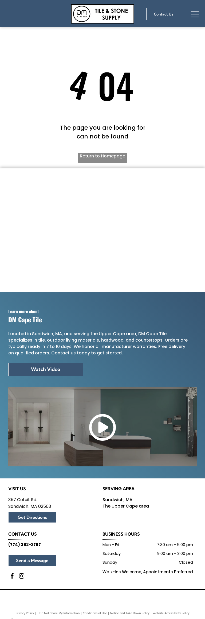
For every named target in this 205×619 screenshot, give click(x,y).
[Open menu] (195, 14)
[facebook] (12, 576)
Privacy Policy (24, 613)
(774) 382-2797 (24, 544)
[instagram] (22, 576)
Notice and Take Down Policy (130, 613)
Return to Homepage (102, 156)
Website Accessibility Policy (171, 613)
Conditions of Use (95, 613)
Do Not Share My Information (60, 613)
